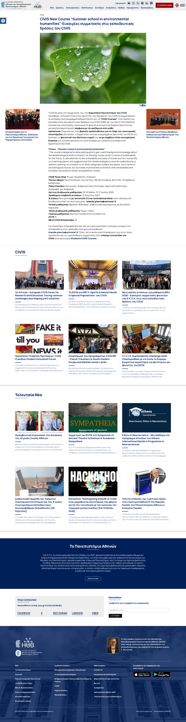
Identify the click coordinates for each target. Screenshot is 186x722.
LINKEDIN (77, 613)
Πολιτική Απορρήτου (144, 711)
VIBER (95, 613)
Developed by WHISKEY (162, 711)
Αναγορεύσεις (72, 7)
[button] (3, 21)
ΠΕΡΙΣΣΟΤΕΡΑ (93, 579)
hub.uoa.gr (138, 668)
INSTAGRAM (60, 613)
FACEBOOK (24, 613)
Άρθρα (121, 7)
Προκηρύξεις (147, 7)
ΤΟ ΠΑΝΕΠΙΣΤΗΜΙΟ (164, 5)
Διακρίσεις (111, 7)
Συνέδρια (99, 7)
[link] (129, 3)
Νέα (52, 7)
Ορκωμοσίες (133, 7)
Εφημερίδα (121, 3)
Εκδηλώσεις (87, 7)
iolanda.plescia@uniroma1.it (63, 232)
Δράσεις (60, 7)
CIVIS (124, 112)
